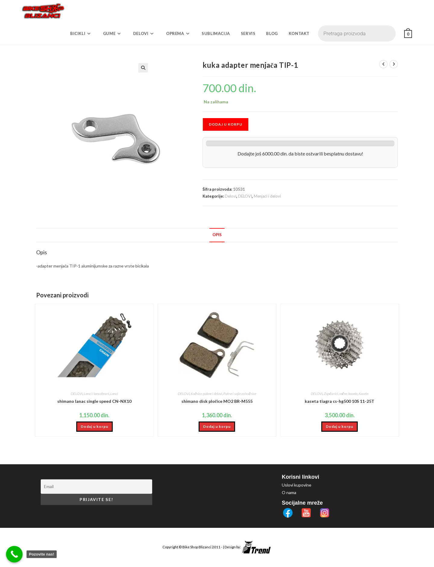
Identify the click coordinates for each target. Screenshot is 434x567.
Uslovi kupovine (296, 484)
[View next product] (393, 64)
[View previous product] (383, 64)
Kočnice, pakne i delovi (206, 393)
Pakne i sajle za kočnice (239, 393)
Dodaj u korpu (225, 124)
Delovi (230, 196)
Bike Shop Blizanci (197, 547)
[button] (175, 68)
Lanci (114, 393)
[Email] (96, 486)
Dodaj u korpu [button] (94, 426)
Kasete (363, 393)
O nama (289, 492)
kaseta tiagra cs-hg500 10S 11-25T (339, 401)
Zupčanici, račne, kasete (340, 393)
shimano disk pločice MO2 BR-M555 (217, 401)
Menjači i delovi (267, 196)
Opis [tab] (217, 235)
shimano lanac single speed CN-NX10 (94, 401)
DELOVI (245, 196)
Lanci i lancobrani (96, 393)
